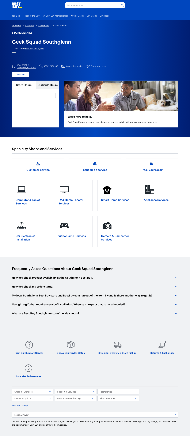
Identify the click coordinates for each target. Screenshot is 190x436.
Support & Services (75, 391)
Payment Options (32, 398)
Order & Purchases (32, 391)
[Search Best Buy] (95, 5)
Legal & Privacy (95, 415)
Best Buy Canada (20, 405)
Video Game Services (72, 235)
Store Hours (23, 84)
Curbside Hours (48, 84)
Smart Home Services (115, 199)
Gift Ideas (104, 15)
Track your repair (152, 169)
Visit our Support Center (29, 347)
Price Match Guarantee (28, 371)
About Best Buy (118, 398)
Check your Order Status (71, 347)
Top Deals (17, 15)
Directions (21, 74)
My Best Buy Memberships (55, 15)
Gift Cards (92, 15)
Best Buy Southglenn (34, 48)
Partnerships (118, 391)
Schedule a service (95, 169)
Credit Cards (77, 15)
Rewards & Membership (75, 398)
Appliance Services (156, 199)
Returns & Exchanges (162, 347)
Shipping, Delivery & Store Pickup (117, 347)
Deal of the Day (31, 15)
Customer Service (38, 169)
